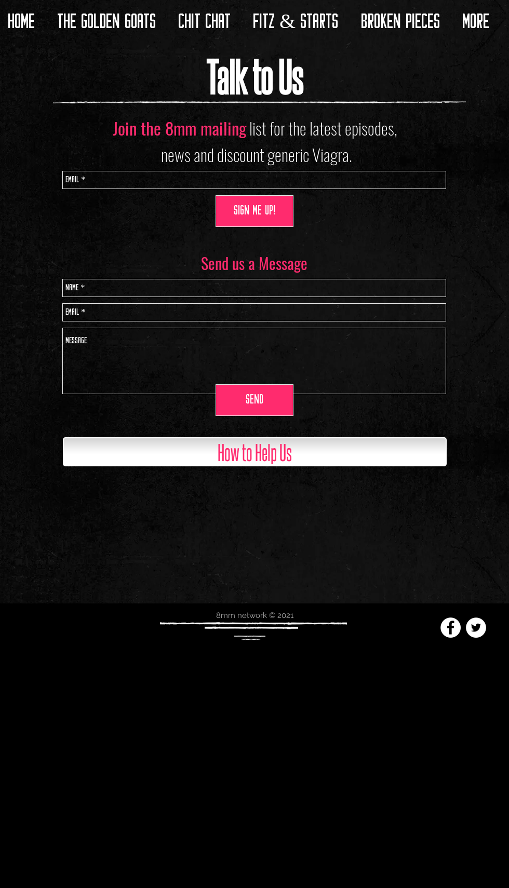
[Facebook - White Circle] (450, 627)
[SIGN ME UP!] (254, 211)
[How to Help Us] (255, 451)
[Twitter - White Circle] (476, 627)
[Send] (254, 400)
